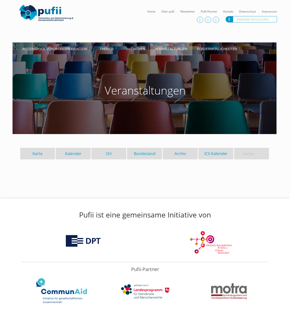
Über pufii (168, 11)
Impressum (269, 11)
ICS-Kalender (216, 153)
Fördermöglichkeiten (217, 49)
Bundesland (144, 153)
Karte (37, 153)
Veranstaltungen (171, 49)
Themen (107, 49)
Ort (109, 153)
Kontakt (228, 11)
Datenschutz (247, 11)
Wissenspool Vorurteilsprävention (54, 49)
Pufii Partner (209, 11)
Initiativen (135, 49)
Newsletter (187, 11)
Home (151, 11)
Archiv (180, 153)
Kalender (73, 153)
